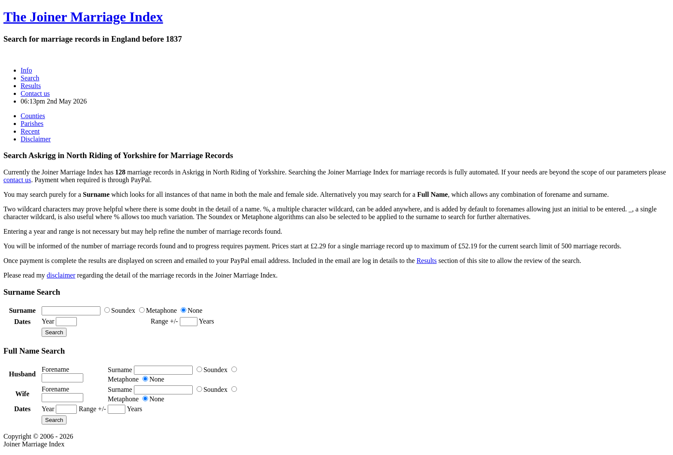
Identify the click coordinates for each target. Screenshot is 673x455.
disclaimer (61, 275)
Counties (33, 115)
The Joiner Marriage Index (83, 16)
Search (30, 78)
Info (26, 70)
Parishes (32, 123)
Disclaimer (36, 139)
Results (31, 85)
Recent (30, 131)
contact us (17, 179)
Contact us (35, 93)
